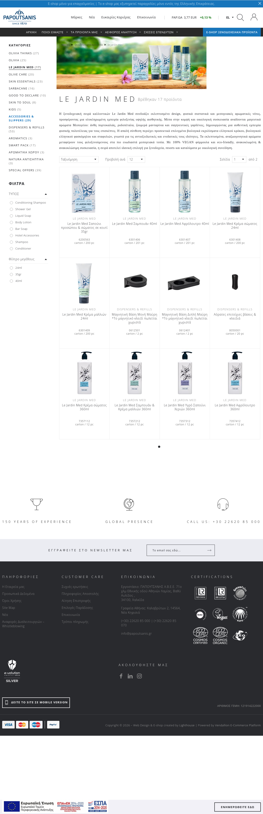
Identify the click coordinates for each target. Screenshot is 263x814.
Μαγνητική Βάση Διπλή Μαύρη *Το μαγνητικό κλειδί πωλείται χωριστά (185, 318)
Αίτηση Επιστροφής (76, 601)
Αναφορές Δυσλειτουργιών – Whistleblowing (23, 624)
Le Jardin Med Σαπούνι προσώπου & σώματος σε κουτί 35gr (84, 228)
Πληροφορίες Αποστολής (80, 594)
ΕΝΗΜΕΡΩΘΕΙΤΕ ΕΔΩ (237, 807)
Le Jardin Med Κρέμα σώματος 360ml (84, 407)
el (228, 17)
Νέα (5, 615)
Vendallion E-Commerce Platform (238, 725)
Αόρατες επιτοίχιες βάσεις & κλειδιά (235, 316)
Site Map (8, 608)
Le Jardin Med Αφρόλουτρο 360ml (235, 407)
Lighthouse (187, 725)
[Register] (210, 550)
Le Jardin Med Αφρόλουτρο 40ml (184, 224)
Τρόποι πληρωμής (75, 622)
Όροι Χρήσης (12, 601)
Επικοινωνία (71, 615)
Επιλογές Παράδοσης (77, 608)
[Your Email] (177, 550)
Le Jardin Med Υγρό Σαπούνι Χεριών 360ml (185, 407)
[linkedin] (130, 676)
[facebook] (121, 676)
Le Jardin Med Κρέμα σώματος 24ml (235, 226)
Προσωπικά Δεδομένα (18, 594)
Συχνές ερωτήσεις (75, 587)
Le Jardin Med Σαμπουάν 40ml (134, 224)
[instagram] (139, 676)
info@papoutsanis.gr (136, 633)
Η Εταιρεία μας (13, 587)
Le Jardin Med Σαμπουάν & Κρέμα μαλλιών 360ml (135, 407)
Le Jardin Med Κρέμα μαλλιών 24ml (84, 316)
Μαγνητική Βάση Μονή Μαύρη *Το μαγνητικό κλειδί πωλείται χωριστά (134, 318)
